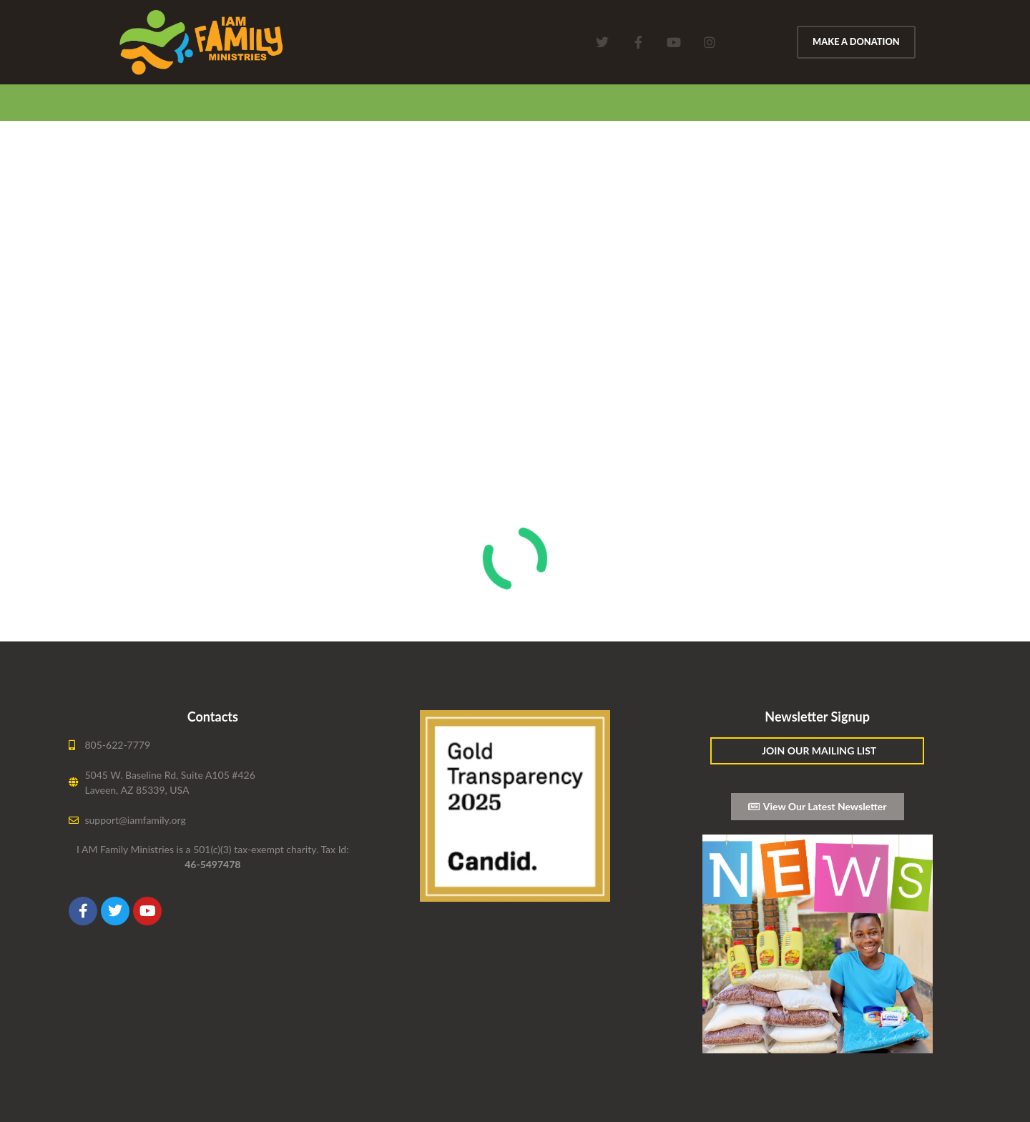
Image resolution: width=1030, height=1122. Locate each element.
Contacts (212, 716)
